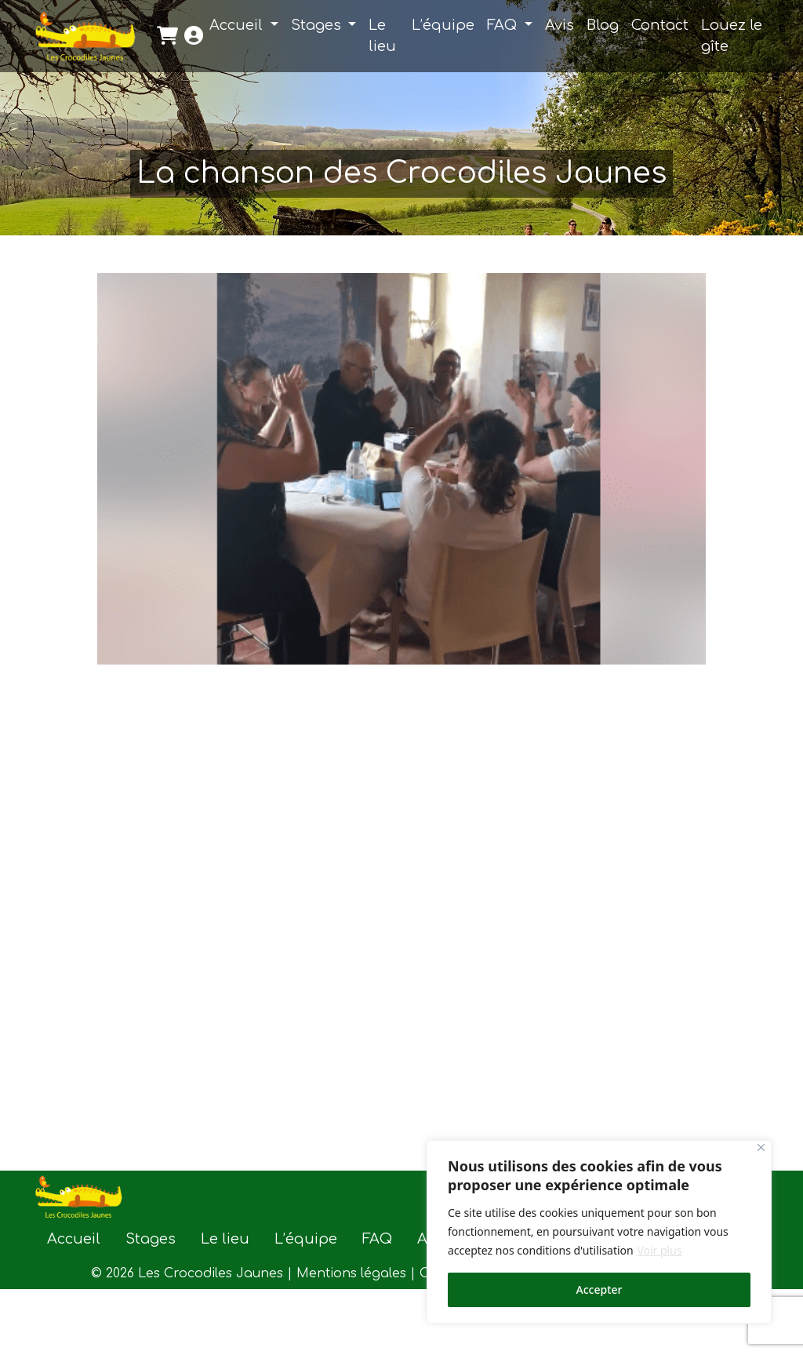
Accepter (599, 1289)
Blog (603, 25)
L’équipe (443, 25)
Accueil (238, 25)
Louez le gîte (731, 35)
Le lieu (382, 35)
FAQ (504, 25)
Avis (559, 25)
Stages (318, 25)
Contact (660, 25)
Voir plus (659, 1250)
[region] (599, 1232)
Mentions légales (351, 1273)
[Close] (761, 1147)
